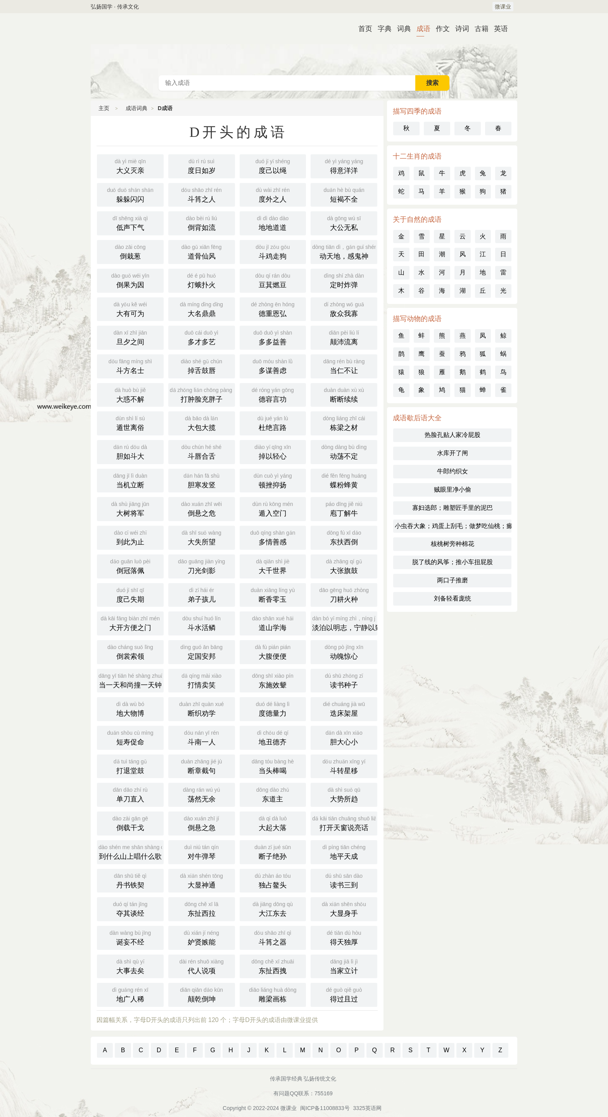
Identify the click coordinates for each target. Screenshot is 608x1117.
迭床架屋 (344, 708)
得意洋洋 (344, 165)
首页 (362, 29)
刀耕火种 (344, 594)
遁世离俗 (130, 423)
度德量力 (273, 708)
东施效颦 (273, 680)
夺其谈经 (130, 908)
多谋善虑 (273, 366)
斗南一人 (201, 737)
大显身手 (344, 908)
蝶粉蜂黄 (344, 480)
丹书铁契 (130, 880)
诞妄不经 (130, 937)
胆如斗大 (130, 451)
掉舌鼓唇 (201, 366)
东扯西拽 (273, 966)
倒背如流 (201, 222)
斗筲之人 (201, 194)
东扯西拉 (201, 908)
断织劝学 (201, 708)
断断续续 (344, 394)
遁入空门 (273, 508)
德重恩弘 (273, 309)
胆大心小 (344, 737)
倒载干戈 (130, 823)
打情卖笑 (201, 680)
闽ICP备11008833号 (325, 1108)
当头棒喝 (273, 766)
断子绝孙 (273, 851)
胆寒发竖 (201, 480)
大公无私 (344, 222)
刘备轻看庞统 (452, 598)
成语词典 (304, 44)
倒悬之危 (201, 508)
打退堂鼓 (130, 766)
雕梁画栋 (273, 994)
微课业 (503, 6)
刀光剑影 (201, 566)
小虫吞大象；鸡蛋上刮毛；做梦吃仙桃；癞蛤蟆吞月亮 (453, 526)
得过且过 (344, 994)
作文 (440, 29)
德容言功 (273, 394)
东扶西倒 (344, 537)
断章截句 (201, 766)
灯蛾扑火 (201, 280)
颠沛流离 (344, 337)
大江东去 (273, 908)
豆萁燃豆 (273, 280)
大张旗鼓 (344, 566)
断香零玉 (273, 594)
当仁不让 (344, 366)
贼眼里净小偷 (452, 489)
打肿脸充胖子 (202, 394)
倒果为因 (130, 280)
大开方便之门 (130, 623)
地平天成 (344, 851)
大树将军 (130, 508)
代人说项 (201, 966)
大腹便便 (273, 651)
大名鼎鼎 (201, 309)
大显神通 (201, 880)
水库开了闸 (452, 453)
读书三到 (344, 880)
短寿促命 (130, 737)
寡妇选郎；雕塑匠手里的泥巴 (452, 507)
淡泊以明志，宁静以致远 (344, 623)
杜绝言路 (273, 423)
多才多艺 (201, 337)
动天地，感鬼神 (344, 251)
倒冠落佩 (130, 566)
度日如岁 (201, 165)
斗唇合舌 (201, 451)
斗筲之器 (273, 937)
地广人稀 (130, 994)
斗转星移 (344, 766)
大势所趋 (344, 794)
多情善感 (273, 537)
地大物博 (130, 708)
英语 (498, 29)
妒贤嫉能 (201, 937)
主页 (103, 108)
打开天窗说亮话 (344, 823)
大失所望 (201, 537)
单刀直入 (130, 794)
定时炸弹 (344, 280)
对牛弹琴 (201, 851)
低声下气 (130, 222)
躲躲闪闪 (130, 194)
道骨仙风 (201, 251)
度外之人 (273, 194)
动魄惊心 (344, 651)
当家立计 (344, 966)
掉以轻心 (273, 451)
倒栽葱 (130, 251)
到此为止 (130, 537)
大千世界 (273, 566)
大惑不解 (130, 394)
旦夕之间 (130, 337)
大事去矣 (130, 966)
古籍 (478, 29)
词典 (401, 29)
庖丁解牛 (344, 508)
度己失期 (130, 594)
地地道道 (273, 222)
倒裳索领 (130, 651)
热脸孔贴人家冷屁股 (452, 435)
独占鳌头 (273, 880)
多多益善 (273, 337)
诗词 (459, 29)
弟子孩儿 (201, 594)
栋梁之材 (344, 423)
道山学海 (273, 623)
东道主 (273, 794)
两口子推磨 (452, 580)
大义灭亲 (130, 165)
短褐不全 (344, 194)
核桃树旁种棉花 (452, 543)
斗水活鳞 (201, 623)
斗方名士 (130, 366)
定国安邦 (201, 651)
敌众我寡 (344, 309)
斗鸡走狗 (273, 251)
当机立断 (130, 480)
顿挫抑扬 (273, 480)
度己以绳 (273, 165)
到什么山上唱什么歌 (131, 851)
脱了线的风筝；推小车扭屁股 (452, 562)
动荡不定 (344, 451)
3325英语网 (367, 1108)
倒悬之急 (201, 823)
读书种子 (344, 680)
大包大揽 (201, 423)
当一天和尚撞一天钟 (131, 680)
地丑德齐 (273, 737)
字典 (381, 29)
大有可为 (130, 309)
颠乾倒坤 (201, 994)
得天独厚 (344, 937)
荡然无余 (201, 794)
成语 (420, 29)
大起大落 (273, 823)
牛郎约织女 (452, 471)
